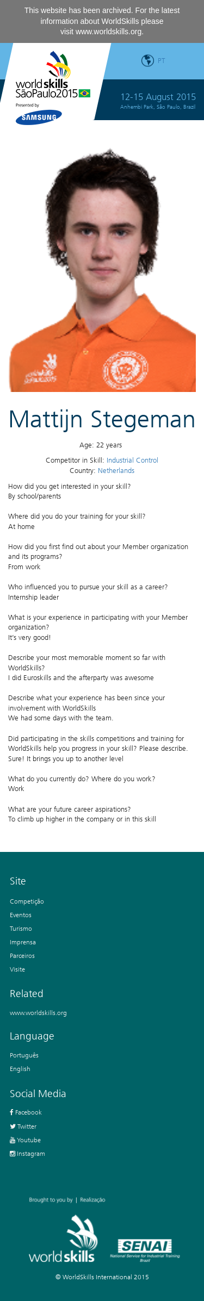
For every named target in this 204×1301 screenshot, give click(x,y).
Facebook (26, 1112)
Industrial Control (132, 460)
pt (161, 61)
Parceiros (22, 955)
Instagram (27, 1153)
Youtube (25, 1140)
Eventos (21, 915)
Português (24, 1055)
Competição (27, 901)
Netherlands (116, 470)
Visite (17, 969)
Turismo (21, 928)
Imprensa (23, 942)
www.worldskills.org (108, 31)
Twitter (23, 1126)
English (20, 1069)
